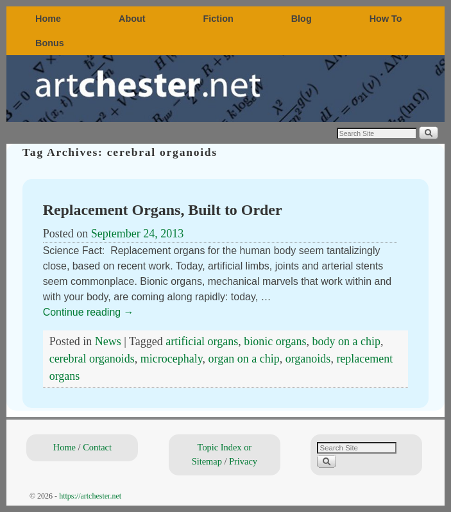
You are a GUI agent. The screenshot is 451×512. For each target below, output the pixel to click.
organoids (308, 358)
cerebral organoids (92, 358)
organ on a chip (244, 358)
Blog (301, 18)
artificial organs (202, 341)
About (132, 18)
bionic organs (275, 341)
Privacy (243, 461)
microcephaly (171, 358)
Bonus (49, 43)
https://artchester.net (90, 495)
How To (386, 18)
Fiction (218, 18)
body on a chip (346, 341)
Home (48, 18)
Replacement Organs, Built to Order (162, 209)
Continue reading (88, 312)
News (108, 341)
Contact (97, 447)
